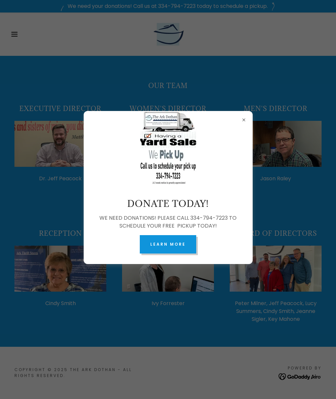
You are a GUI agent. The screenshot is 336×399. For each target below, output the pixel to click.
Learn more (168, 244)
